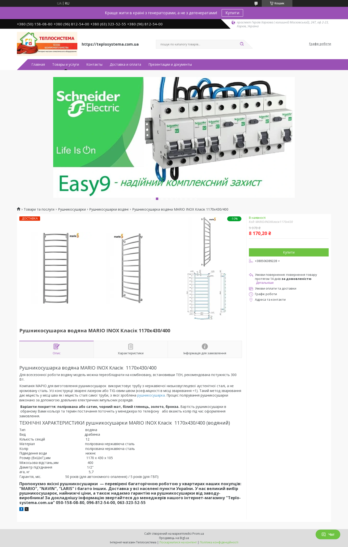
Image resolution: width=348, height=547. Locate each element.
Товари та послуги (39, 209)
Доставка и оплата (125, 64)
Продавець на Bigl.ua (174, 538)
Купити (232, 12)
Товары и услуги (65, 64)
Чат (327, 534)
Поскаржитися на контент (178, 542)
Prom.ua (198, 534)
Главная (38, 64)
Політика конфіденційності (219, 542)
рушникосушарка (151, 395)
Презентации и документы (170, 64)
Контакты (94, 64)
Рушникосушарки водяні (109, 209)
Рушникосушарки (72, 209)
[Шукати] (241, 44)
